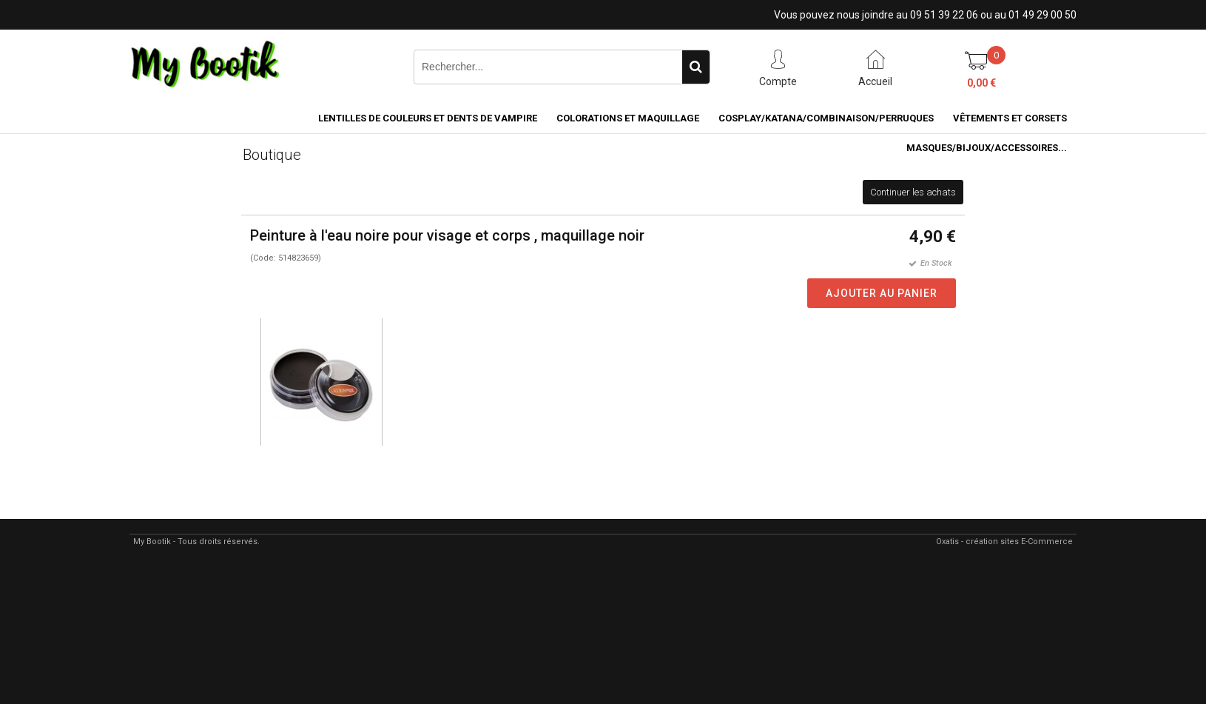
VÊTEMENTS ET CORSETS (1010, 118)
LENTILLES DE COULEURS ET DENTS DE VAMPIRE (427, 118)
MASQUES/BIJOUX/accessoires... (986, 147)
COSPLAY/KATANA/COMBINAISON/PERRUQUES (826, 118)
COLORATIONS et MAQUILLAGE (627, 118)
